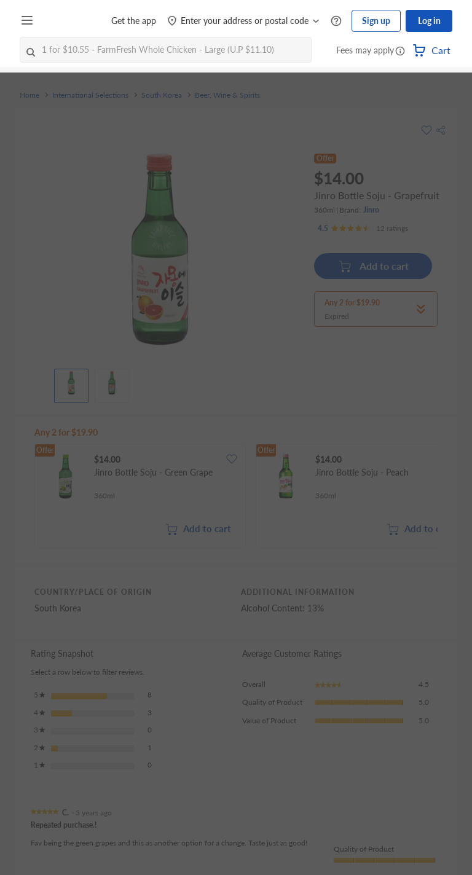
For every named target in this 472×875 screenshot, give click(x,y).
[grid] (236, 497)
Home (29, 95)
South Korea (161, 95)
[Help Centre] (336, 21)
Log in (429, 20)
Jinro (371, 209)
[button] (400, 51)
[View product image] (71, 382)
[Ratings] (363, 228)
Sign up (376, 20)
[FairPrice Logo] (73, 21)
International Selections (90, 95)
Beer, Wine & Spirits (227, 95)
